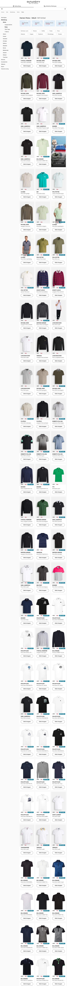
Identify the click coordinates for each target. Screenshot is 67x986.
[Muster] (61, 34)
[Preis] (59, 31)
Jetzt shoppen (27, 66)
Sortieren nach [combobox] (25, 31)
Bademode (5, 50)
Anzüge (5, 41)
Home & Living (5, 68)
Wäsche (3, 64)
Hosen (4, 36)
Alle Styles (3, 17)
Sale (8, 12)
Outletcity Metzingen (33, 2)
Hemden (5, 38)
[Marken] (36, 31)
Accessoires (4, 62)
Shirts (19, 12)
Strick (4, 48)
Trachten (5, 57)
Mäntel (4, 55)
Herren (3, 12)
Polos (23, 12)
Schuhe (3, 59)
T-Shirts (7, 31)
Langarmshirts (8, 24)
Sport (2, 66)
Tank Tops (7, 29)
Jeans (4, 34)
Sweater (5, 45)
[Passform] (41, 34)
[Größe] (44, 31)
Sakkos (5, 43)
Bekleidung (13, 12)
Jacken (5, 52)
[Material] (24, 34)
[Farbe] (51, 31)
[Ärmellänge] (51, 34)
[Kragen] (32, 34)
